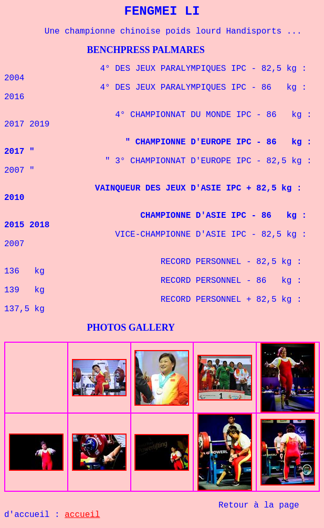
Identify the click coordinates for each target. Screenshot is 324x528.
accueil (82, 515)
